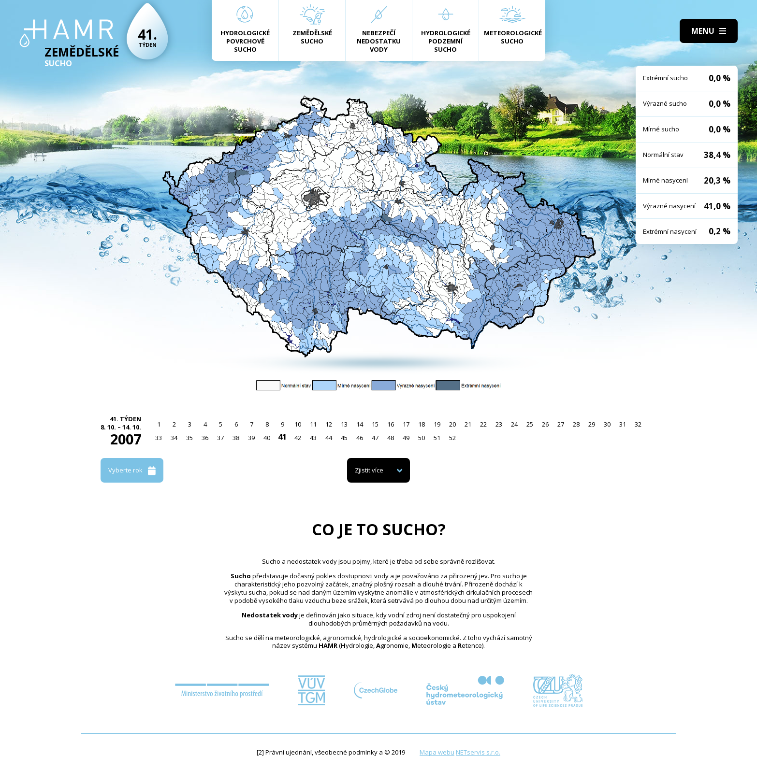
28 (576, 424)
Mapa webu (437, 752)
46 (359, 437)
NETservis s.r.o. (478, 752)
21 (468, 424)
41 (282, 436)
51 (437, 437)
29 (591, 424)
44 (328, 437)
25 (529, 424)
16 (390, 424)
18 (421, 424)
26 (545, 424)
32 (638, 424)
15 (375, 424)
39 (251, 437)
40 (266, 437)
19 (437, 424)
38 (236, 437)
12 (328, 424)
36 (205, 437)
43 (313, 437)
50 (421, 437)
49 (406, 437)
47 (375, 437)
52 (452, 437)
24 (514, 424)
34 (174, 437)
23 (498, 424)
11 (313, 424)
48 (390, 437)
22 (483, 424)
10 (297, 424)
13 (344, 424)
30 (607, 424)
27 (560, 424)
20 (452, 424)
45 (344, 437)
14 (359, 424)
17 (406, 424)
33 (158, 437)
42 (297, 437)
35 (189, 437)
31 (622, 424)
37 (220, 437)
